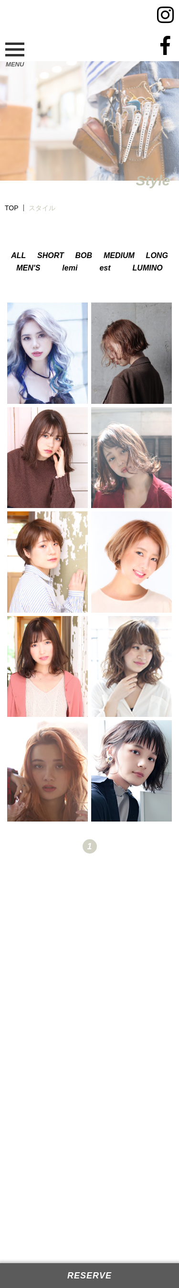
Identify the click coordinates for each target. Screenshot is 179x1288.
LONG (157, 255)
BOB (84, 255)
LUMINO (148, 268)
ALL (18, 255)
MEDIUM (119, 255)
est (104, 268)
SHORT (50, 255)
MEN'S (28, 268)
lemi (69, 268)
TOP (12, 208)
